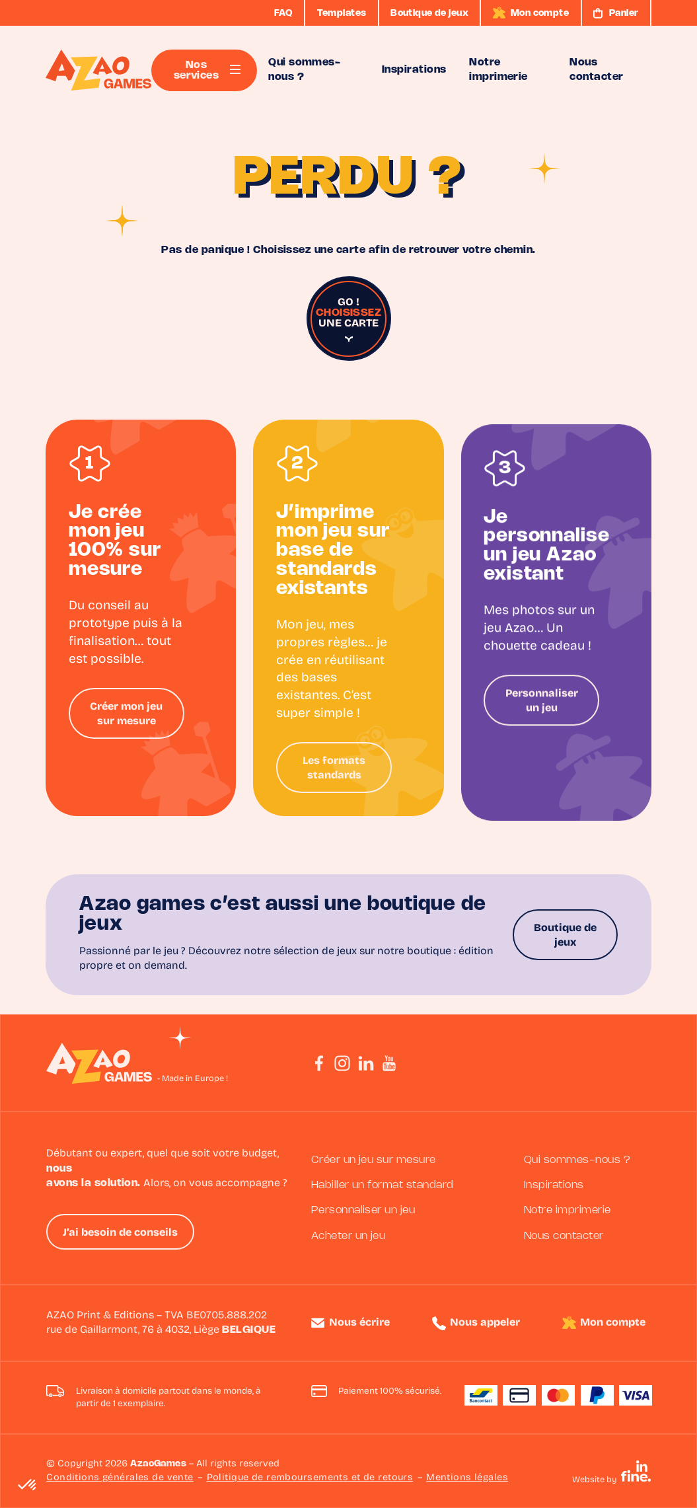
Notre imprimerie (567, 1210)
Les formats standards (334, 779)
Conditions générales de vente (120, 1478)
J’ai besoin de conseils (120, 1233)
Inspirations (554, 1185)
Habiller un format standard (382, 1185)
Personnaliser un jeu (541, 728)
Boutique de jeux (565, 935)
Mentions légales (467, 1478)
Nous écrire (359, 1323)
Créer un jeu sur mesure (373, 1160)
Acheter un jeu (348, 1236)
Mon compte (612, 1323)
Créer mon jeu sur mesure (126, 718)
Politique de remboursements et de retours (310, 1478)
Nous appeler (485, 1323)
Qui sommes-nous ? (577, 1160)
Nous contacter (564, 1236)
